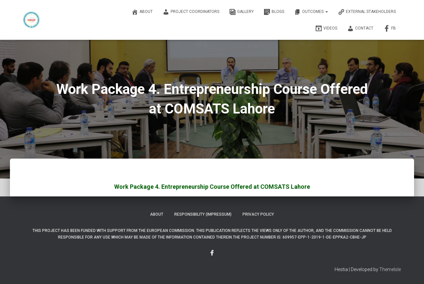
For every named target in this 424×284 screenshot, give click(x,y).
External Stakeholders (367, 12)
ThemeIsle (390, 269)
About (142, 12)
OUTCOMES (311, 12)
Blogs (274, 12)
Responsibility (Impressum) (203, 214)
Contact (360, 28)
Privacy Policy (258, 214)
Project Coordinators (191, 12)
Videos (326, 28)
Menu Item (212, 253)
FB (389, 28)
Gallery (241, 12)
